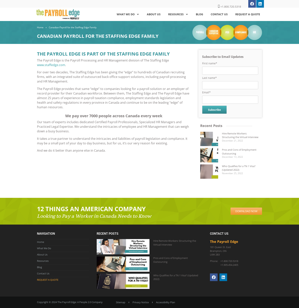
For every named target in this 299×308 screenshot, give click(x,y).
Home (40, 27)
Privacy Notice (141, 302)
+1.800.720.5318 (229, 6)
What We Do (128, 14)
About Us (154, 14)
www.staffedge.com (51, 65)
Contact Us (219, 14)
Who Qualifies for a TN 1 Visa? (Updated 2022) (239, 168)
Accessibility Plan (165, 302)
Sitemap (120, 302)
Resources (178, 14)
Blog (199, 14)
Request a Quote (247, 14)
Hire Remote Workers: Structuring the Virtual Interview (240, 135)
